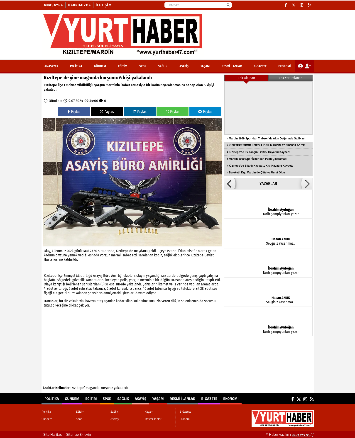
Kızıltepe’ (78, 388)
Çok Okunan (246, 78)
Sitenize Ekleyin (78, 434)
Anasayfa (53, 5)
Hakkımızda (79, 5)
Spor (142, 66)
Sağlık (162, 66)
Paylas (74, 112)
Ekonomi (284, 66)
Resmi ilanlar (232, 66)
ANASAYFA (51, 66)
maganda (93, 388)
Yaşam (205, 66)
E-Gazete (260, 66)
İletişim (104, 5)
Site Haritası (53, 434)
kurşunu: (106, 388)
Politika (76, 66)
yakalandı (121, 388)
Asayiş (184, 66)
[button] (229, 183)
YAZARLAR (268, 183)
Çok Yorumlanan (290, 78)
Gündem (100, 66)
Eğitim (122, 66)
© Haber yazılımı (290, 434)
